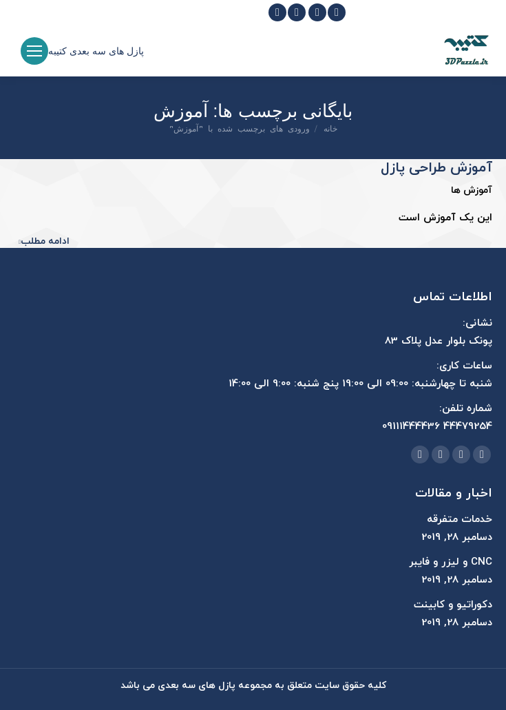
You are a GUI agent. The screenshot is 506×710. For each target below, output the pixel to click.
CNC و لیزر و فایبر (450, 562)
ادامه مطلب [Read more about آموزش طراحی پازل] (44, 242)
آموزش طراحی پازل (436, 168)
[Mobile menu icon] (34, 51)
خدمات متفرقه (459, 519)
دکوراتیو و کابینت (453, 605)
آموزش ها (471, 190)
